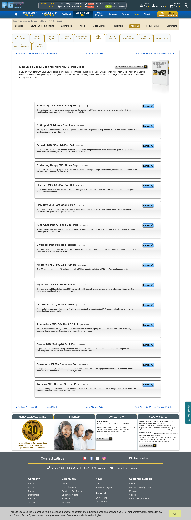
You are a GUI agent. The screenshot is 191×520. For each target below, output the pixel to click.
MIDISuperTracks (162, 37)
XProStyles (51, 37)
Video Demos (99, 26)
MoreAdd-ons (39, 45)
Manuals (133, 491)
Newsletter (141, 458)
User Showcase (69, 487)
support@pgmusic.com (122, 435)
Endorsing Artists (70, 495)
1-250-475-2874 (115, 4)
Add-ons (43, 21)
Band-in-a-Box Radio (72, 491)
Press (31, 491)
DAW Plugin (66, 26)
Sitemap (32, 502)
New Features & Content (42, 26)
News (98, 483)
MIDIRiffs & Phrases (21, 45)
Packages (18, 26)
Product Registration (139, 498)
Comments (172, 26)
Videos (132, 495)
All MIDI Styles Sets (94, 53)
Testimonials (68, 498)
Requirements (152, 26)
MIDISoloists (112, 37)
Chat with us (121, 468)
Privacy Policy (20, 515)
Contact (32, 487)
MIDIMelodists (145, 37)
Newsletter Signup (104, 487)
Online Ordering (118, 7)
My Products (101, 501)
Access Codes (124, 431)
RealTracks (118, 26)
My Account (101, 498)
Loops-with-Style (66, 37)
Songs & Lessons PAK (20, 37)
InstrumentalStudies (82, 37)
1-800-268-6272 (101, 4)
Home (15, 21)
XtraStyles (37, 37)
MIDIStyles (98, 37)
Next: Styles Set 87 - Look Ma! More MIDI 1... (154, 53)
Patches (133, 483)
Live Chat (98, 7)
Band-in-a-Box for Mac (28, 21)
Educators (33, 498)
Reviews (66, 502)
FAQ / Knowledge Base (140, 487)
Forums (65, 483)
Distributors (33, 495)
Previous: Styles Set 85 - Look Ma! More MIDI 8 (37, 53)
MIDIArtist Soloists (129, 37)
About (82, 26)
